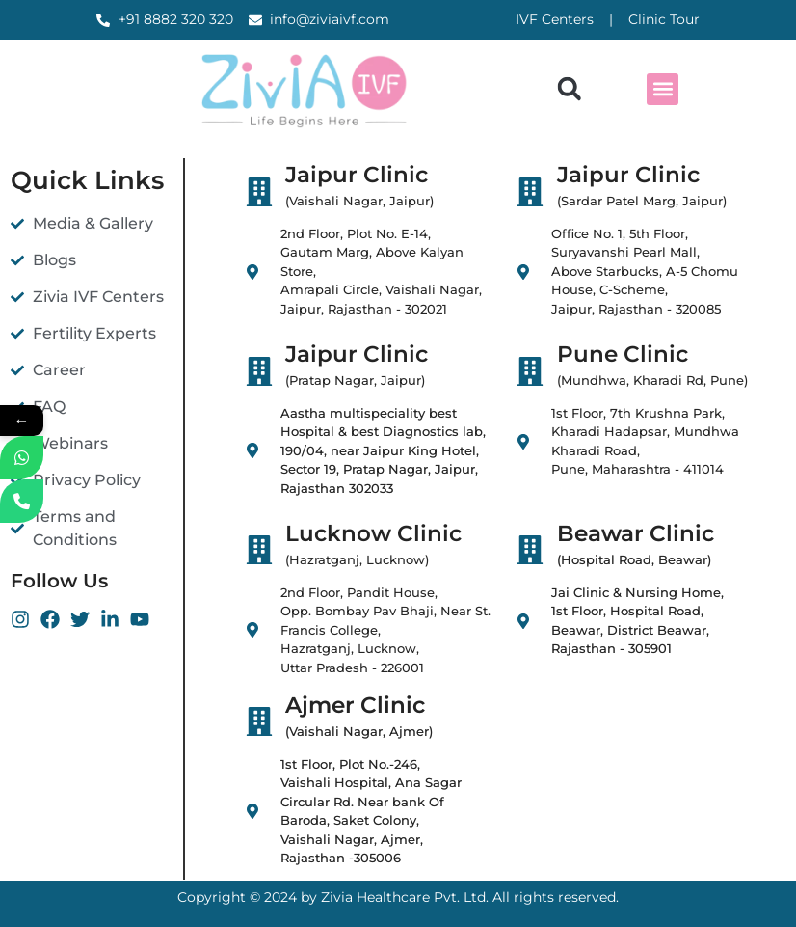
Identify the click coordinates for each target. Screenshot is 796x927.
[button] (569, 89)
